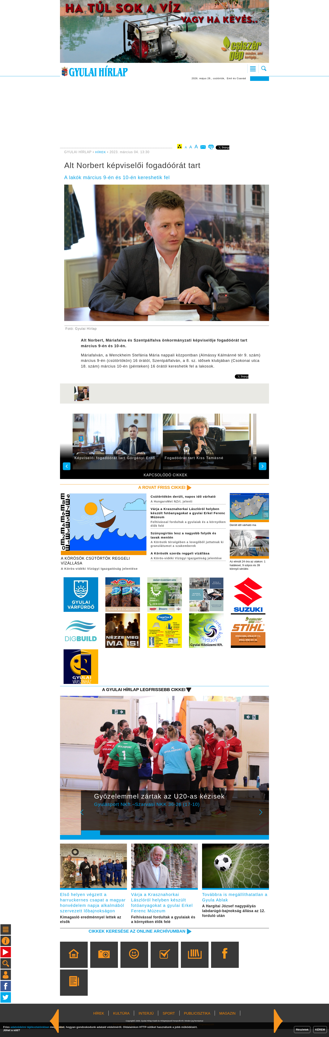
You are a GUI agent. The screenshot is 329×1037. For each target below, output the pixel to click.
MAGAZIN (227, 1021)
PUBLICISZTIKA (197, 1021)
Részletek (302, 1029)
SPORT (169, 1021)
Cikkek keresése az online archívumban (135, 939)
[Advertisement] (164, 112)
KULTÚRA (121, 1021)
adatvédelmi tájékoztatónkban (29, 1027)
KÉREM (320, 1029)
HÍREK (100, 152)
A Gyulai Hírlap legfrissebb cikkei (142, 690)
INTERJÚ (146, 1021)
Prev (87, 816)
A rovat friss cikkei (161, 487)
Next (263, 816)
